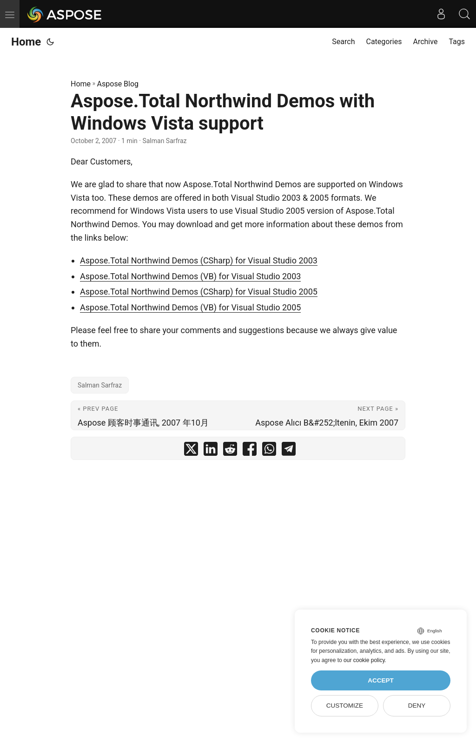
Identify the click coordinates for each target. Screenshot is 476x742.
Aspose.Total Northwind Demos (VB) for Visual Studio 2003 (190, 276)
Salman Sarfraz (100, 385)
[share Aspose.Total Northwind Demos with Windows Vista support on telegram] (289, 451)
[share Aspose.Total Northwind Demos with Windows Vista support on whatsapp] (269, 451)
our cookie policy (364, 660)
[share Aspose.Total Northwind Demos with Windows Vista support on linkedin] (211, 451)
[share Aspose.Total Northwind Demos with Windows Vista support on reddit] (230, 451)
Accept (381, 680)
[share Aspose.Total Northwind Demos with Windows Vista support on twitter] (191, 451)
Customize (344, 705)
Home (26, 41)
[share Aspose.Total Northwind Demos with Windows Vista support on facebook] (250, 451)
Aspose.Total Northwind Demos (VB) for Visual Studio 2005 (190, 307)
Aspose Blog (118, 83)
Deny (417, 705)
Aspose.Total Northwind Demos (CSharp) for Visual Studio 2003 (198, 260)
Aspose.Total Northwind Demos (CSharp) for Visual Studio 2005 (198, 291)
